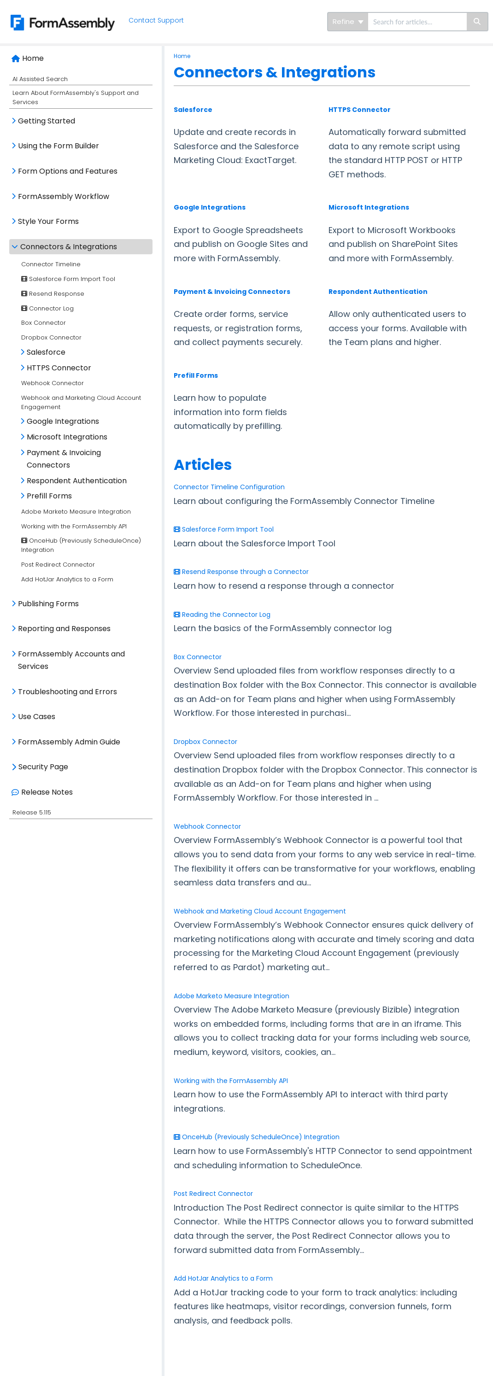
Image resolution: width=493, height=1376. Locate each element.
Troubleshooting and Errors (67, 691)
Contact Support (157, 20)
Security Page (43, 766)
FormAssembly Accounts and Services (71, 660)
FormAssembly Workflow (63, 196)
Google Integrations (63, 421)
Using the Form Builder (58, 146)
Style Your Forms (48, 221)
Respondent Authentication (77, 480)
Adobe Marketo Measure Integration (76, 511)
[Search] (477, 21)
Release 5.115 (31, 812)
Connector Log (47, 308)
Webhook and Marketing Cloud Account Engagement (260, 911)
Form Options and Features (67, 171)
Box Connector (43, 322)
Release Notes (47, 792)
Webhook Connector (52, 383)
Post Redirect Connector (58, 564)
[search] (417, 21)
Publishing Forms (48, 603)
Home (33, 58)
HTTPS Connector (59, 368)
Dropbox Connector (51, 337)
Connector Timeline (51, 264)
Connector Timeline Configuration (229, 487)
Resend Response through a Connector (241, 571)
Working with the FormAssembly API (74, 526)
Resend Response (52, 293)
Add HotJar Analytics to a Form (67, 579)
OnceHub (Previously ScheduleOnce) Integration (257, 1137)
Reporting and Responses (64, 628)
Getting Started (46, 121)
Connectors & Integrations (68, 246)
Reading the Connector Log (222, 614)
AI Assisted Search (40, 79)
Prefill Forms (49, 496)
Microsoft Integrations (67, 437)
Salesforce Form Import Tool (68, 279)
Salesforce (46, 352)
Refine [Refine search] (348, 21)
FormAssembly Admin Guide (69, 742)
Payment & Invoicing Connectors (64, 459)
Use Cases (36, 716)
